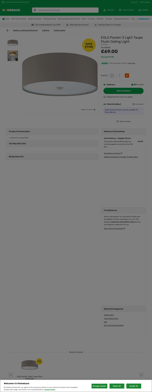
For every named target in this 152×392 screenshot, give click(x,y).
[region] (76, 386)
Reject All (117, 386)
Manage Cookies (99, 386)
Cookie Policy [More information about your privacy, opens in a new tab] (49, 389)
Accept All (134, 386)
